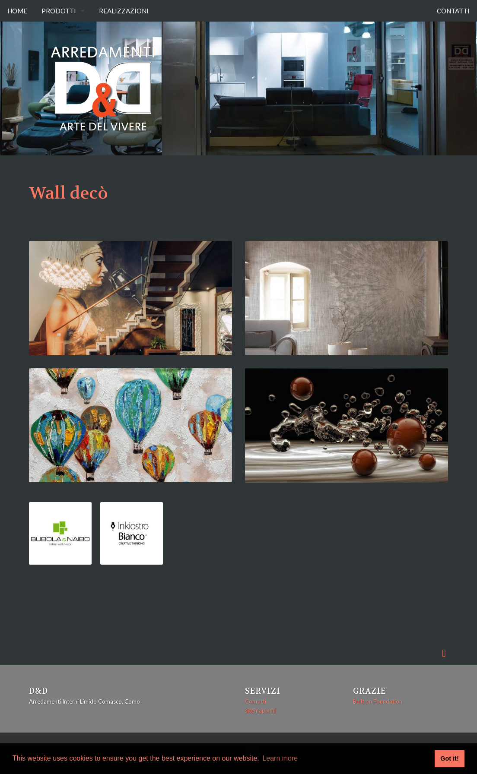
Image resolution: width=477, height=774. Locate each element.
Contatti (453, 11)
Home (17, 11)
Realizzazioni (124, 11)
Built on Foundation (377, 701)
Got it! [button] (449, 758)
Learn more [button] (280, 758)
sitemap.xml (260, 710)
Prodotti (58, 11)
